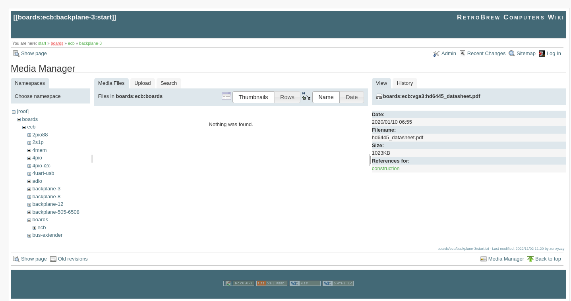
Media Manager (506, 258)
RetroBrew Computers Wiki (511, 17)
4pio (37, 158)
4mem (39, 150)
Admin (448, 53)
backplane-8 (46, 196)
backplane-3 (90, 43)
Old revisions (73, 258)
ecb (71, 43)
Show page (34, 53)
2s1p (37, 142)
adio (37, 181)
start (42, 43)
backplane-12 (47, 204)
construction (386, 168)
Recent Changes (486, 53)
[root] (23, 111)
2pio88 (40, 135)
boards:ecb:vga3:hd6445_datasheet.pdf (431, 96)
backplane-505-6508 (55, 212)
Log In (554, 53)
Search (169, 83)
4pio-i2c (41, 166)
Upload (142, 83)
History (405, 83)
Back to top (548, 258)
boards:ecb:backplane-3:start (65, 17)
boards (57, 43)
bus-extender (47, 235)
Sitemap (526, 53)
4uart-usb (43, 173)
